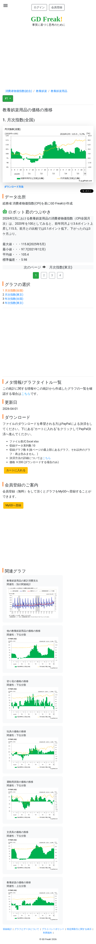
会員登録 (56, 7)
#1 (7, 98)
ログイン (39, 7)
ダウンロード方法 (13, 186)
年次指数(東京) (14, 303)
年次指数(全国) (14, 298)
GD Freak (47, 19)
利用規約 (47, 932)
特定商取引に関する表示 (79, 929)
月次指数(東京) (14, 294)
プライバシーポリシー (53, 929)
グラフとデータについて (26, 929)
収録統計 (7, 929)
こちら (25, 393)
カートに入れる (15, 470)
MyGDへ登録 (13, 505)
